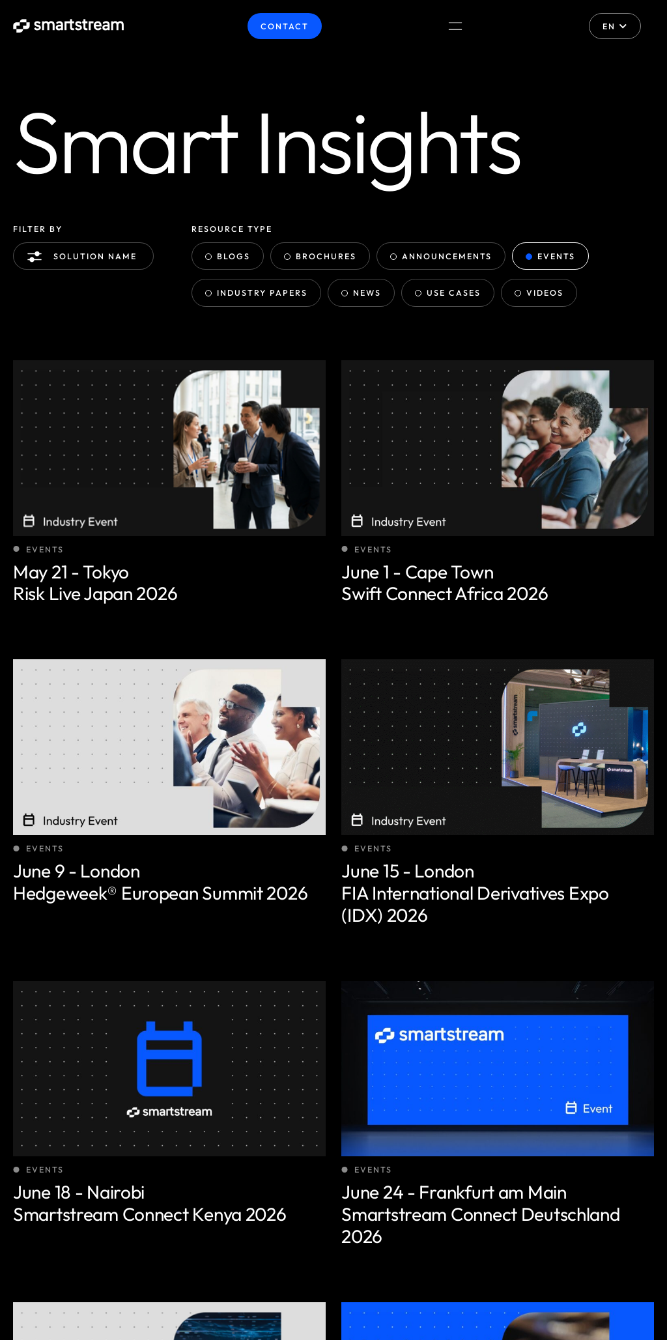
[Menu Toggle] (455, 26)
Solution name (85, 256)
